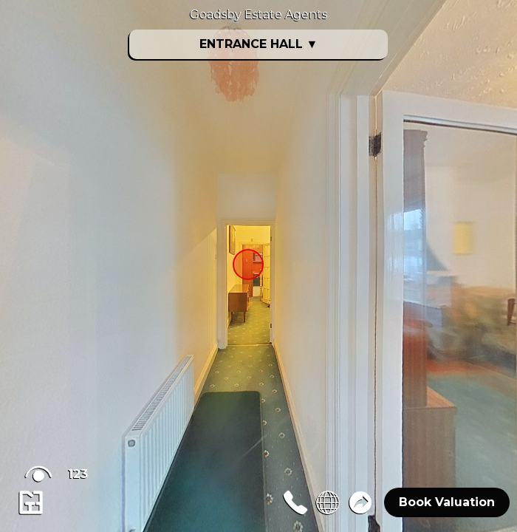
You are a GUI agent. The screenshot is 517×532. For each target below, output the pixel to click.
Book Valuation (447, 502)
